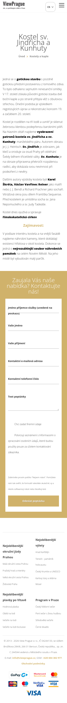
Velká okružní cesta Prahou (16, 577)
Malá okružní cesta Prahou (15, 563)
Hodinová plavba (11, 606)
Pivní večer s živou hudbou (48, 613)
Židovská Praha (10, 584)
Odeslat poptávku (33, 501)
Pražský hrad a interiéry (14, 570)
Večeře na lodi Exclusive (14, 627)
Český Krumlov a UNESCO (48, 571)
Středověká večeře (44, 620)
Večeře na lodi (9, 620)
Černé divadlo (42, 627)
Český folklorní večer (45, 606)
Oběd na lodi (9, 613)
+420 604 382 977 (52, 657)
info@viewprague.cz (24, 657)
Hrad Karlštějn (42, 552)
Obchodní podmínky (33, 663)
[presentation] (35, 467)
